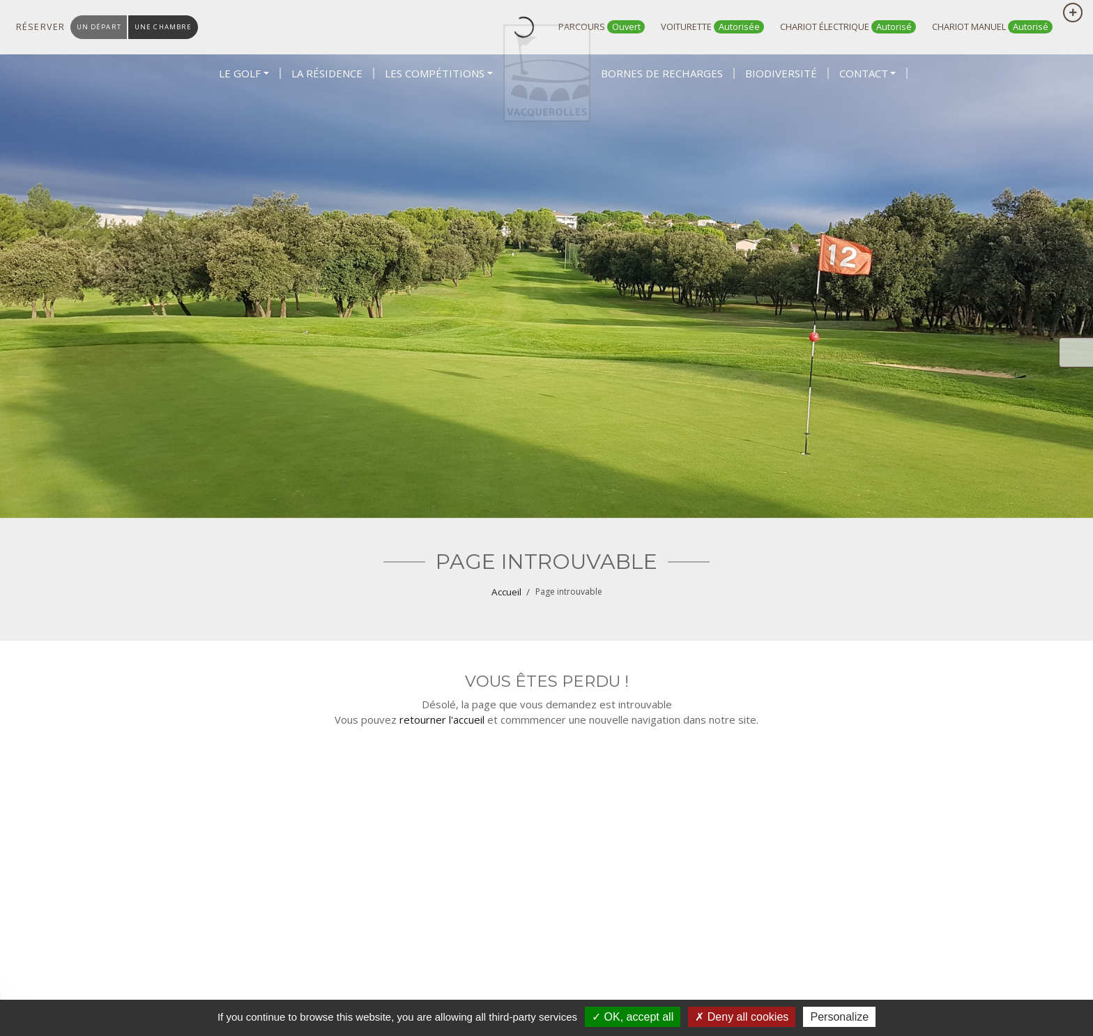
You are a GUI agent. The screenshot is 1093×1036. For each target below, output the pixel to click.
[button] (244, 120)
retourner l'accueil (441, 719)
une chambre (170, 27)
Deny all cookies (741, 1017)
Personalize (839, 1017)
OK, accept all (632, 1017)
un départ (101, 27)
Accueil (506, 592)
